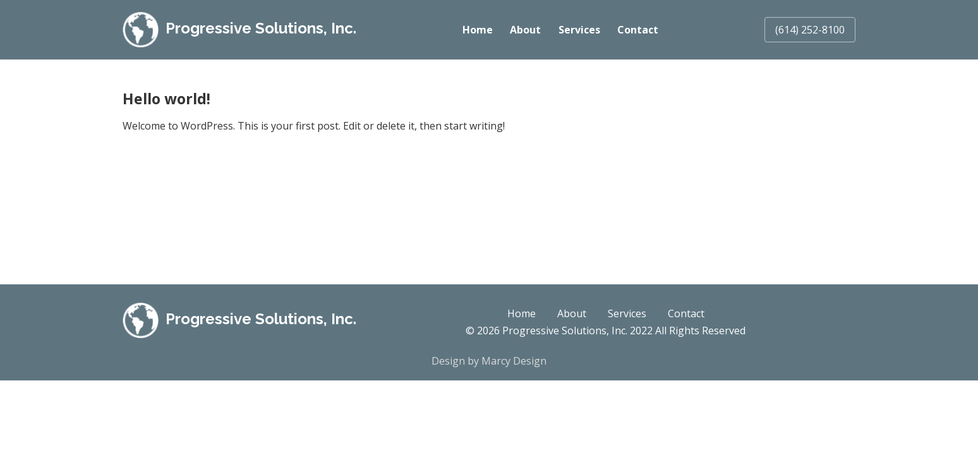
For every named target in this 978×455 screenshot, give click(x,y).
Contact (637, 30)
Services (579, 30)
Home (477, 30)
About (524, 30)
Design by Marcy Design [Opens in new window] (489, 361)
